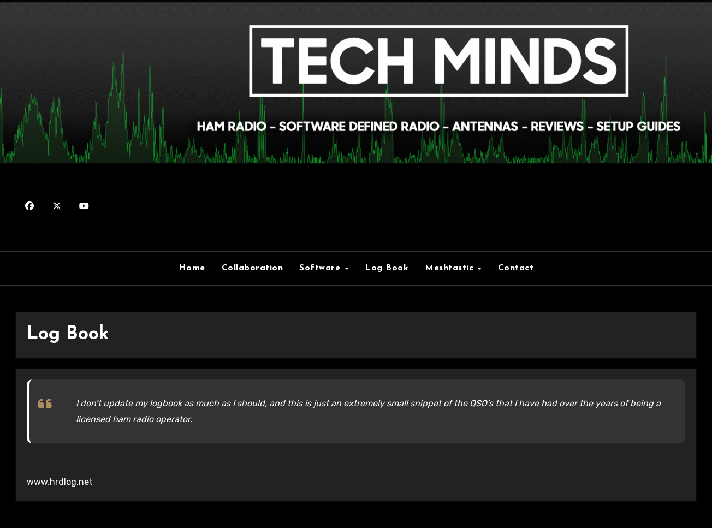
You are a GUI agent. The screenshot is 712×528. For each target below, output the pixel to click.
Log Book (386, 268)
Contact (516, 268)
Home (192, 268)
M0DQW (355, 199)
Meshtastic (451, 268)
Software (321, 268)
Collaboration (252, 268)
